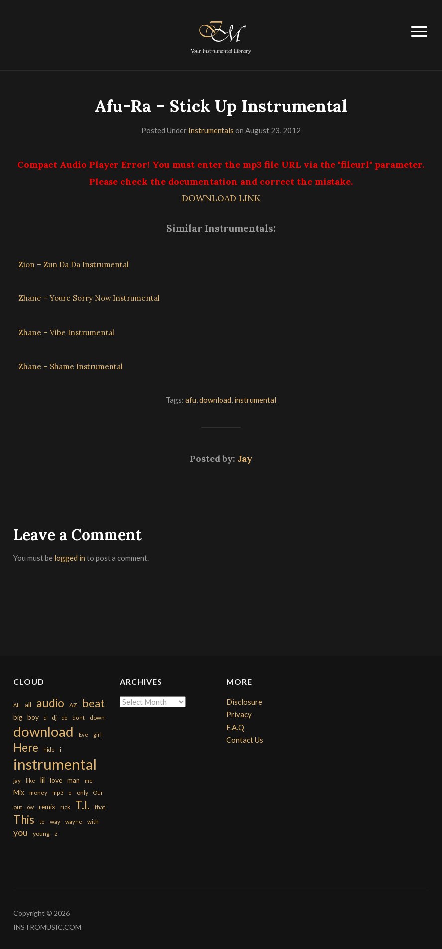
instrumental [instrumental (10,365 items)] (55, 764)
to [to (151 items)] (42, 821)
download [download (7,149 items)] (43, 731)
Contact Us (244, 739)
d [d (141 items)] (45, 717)
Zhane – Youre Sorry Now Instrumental (89, 298)
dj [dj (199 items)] (54, 717)
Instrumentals (211, 130)
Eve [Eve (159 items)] (83, 734)
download (215, 399)
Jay (245, 458)
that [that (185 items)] (100, 807)
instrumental (255, 399)
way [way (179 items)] (55, 821)
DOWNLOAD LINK (221, 198)
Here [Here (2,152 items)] (25, 747)
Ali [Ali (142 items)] (16, 705)
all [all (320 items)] (28, 704)
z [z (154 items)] (56, 833)
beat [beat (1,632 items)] (93, 703)
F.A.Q (235, 727)
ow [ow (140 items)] (30, 807)
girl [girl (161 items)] (97, 734)
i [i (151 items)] (60, 749)
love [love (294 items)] (56, 780)
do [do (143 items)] (64, 717)
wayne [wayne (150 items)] (73, 821)
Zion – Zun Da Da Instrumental (73, 264)
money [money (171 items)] (38, 792)
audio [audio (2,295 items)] (50, 703)
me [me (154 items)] (89, 780)
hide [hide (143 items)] (49, 749)
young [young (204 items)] (41, 833)
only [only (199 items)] (82, 792)
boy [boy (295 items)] (33, 717)
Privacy (239, 714)
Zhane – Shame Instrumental (70, 366)
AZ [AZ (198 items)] (73, 705)
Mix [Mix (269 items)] (18, 792)
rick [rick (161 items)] (65, 807)
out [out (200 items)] (17, 807)
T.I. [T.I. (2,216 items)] (82, 805)
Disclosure (244, 701)
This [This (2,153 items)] (23, 819)
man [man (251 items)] (73, 780)
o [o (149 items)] (70, 792)
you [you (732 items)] (20, 832)
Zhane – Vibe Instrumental (66, 332)
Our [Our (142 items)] (98, 792)
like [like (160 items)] (30, 780)
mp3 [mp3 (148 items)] (57, 792)
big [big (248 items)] (17, 717)
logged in (69, 557)
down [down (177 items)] (97, 717)
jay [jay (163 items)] (17, 780)
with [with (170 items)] (93, 821)
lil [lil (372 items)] (42, 779)
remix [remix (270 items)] (47, 807)
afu (190, 399)
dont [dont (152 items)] (78, 717)
